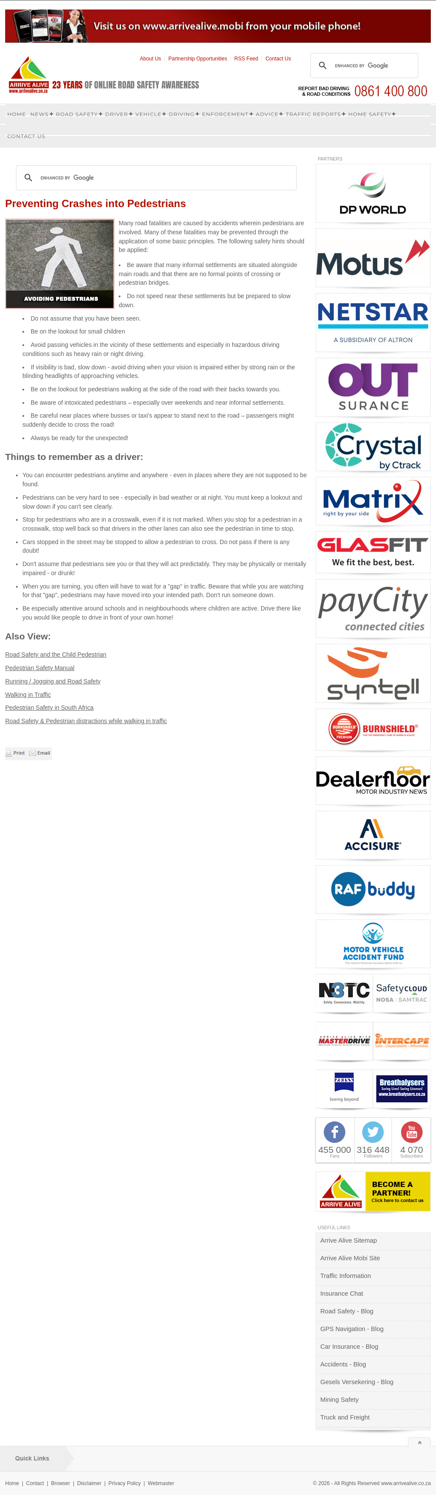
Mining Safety (339, 1399)
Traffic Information (345, 1275)
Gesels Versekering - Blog (356, 1382)
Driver (116, 114)
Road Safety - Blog (346, 1311)
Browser (60, 1483)
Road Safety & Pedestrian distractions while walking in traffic (86, 721)
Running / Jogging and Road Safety (53, 681)
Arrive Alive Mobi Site (350, 1258)
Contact (35, 1483)
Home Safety (370, 114)
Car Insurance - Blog (349, 1346)
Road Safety (77, 114)
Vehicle (148, 114)
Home (16, 114)
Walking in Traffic (28, 694)
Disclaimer (89, 1483)
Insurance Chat (341, 1293)
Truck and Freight (345, 1417)
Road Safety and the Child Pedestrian (55, 654)
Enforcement (225, 114)
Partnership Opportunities (197, 59)
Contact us (26, 136)
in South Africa (73, 707)
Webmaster (161, 1483)
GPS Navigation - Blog (352, 1328)
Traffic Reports (313, 114)
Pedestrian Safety (29, 707)
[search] (363, 65)
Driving (182, 114)
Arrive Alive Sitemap (348, 1240)
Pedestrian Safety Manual (39, 667)
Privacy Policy (124, 1483)
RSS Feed (246, 59)
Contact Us (278, 59)
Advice (267, 114)
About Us (150, 59)
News (39, 114)
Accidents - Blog (343, 1364)
